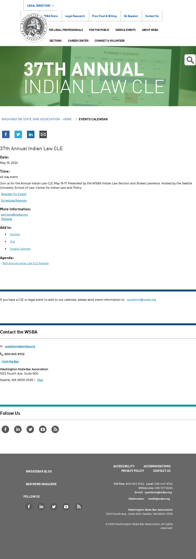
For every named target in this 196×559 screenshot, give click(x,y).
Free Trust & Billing (104, 16)
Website (6, 219)
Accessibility (124, 466)
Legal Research (75, 16)
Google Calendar (20, 248)
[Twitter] (31, 429)
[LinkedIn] (18, 429)
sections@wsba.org (14, 215)
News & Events (125, 30)
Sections (55, 40)
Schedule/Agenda (14, 200)
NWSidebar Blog (39, 471)
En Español (131, 16)
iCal (12, 241)
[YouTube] (43, 429)
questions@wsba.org (141, 300)
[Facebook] (6, 429)
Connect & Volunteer (110, 40)
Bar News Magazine (41, 484)
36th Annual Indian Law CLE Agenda (25, 263)
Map (40, 380)
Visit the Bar (10, 361)
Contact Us (152, 16)
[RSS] (56, 429)
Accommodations (157, 466)
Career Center (78, 40)
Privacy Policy (132, 471)
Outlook (15, 234)
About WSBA (150, 30)
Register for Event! (14, 194)
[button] (6, 134)
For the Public (99, 30)
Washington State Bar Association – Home (37, 119)
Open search (190, 60)
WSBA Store (50, 16)
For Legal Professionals (65, 30)
